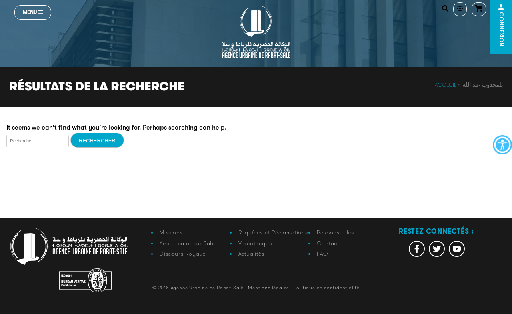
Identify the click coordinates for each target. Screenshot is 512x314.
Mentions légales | (270, 287)
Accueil (445, 85)
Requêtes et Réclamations (273, 232)
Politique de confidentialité (327, 287)
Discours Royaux (183, 254)
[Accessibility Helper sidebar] (502, 144)
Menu (33, 12)
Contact (328, 243)
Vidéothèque (255, 243)
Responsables (335, 232)
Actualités (251, 254)
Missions (171, 232)
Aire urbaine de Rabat (189, 243)
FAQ (322, 254)
